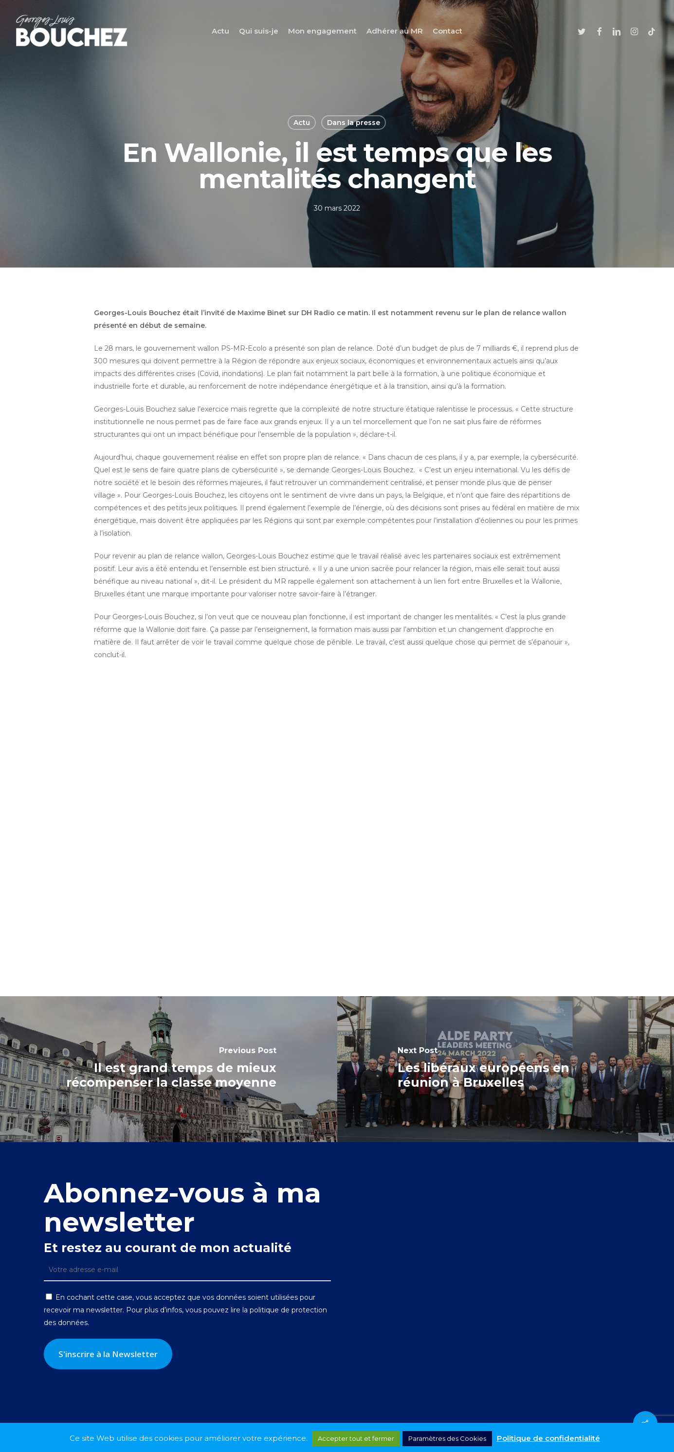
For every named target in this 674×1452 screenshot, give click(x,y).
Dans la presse (353, 122)
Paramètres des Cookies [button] (447, 1438)
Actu (301, 122)
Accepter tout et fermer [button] (356, 1438)
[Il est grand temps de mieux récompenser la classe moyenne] (168, 1069)
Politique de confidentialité (548, 1438)
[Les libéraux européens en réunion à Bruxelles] (505, 1069)
